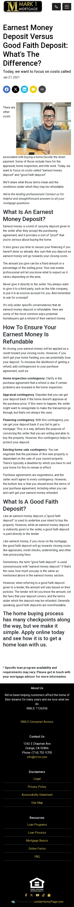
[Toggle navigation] (66, 6)
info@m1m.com (37, 757)
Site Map (37, 802)
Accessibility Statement (37, 795)
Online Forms (37, 848)
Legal (37, 779)
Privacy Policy (37, 787)
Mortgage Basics (37, 840)
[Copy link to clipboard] (42, 89)
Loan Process (37, 832)
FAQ (37, 856)
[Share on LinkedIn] (24, 89)
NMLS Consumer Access (37, 722)
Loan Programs (37, 824)
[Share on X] (15, 89)
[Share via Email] (33, 89)
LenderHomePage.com (48, 901)
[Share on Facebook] (6, 89)
